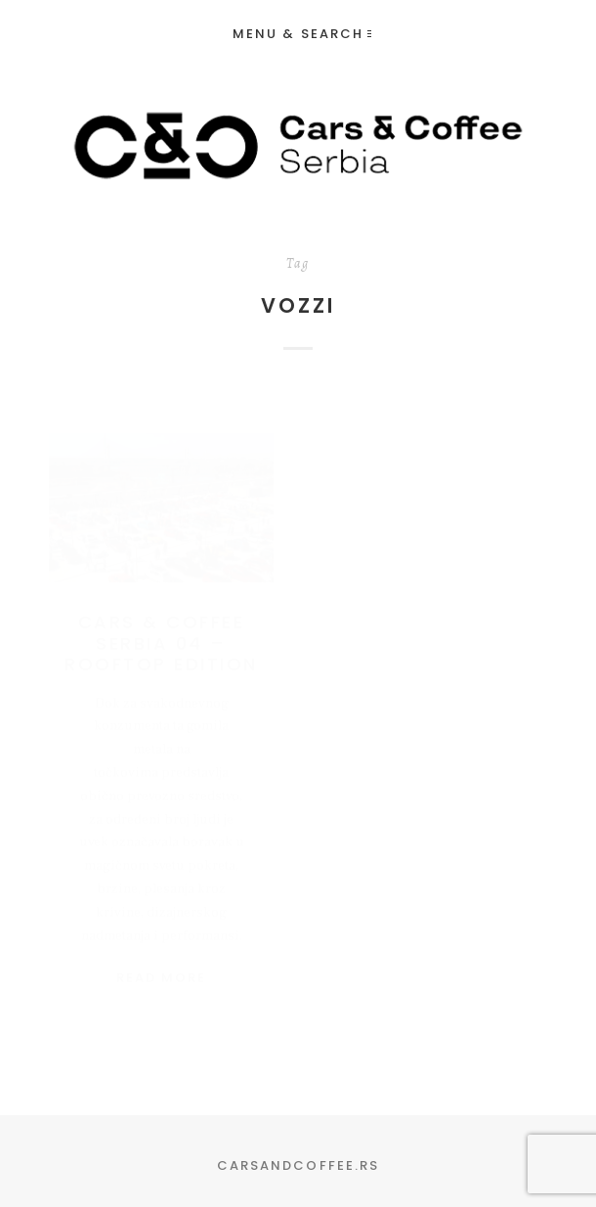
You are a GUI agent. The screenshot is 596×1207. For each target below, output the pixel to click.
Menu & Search (302, 33)
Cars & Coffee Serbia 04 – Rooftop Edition (161, 623)
